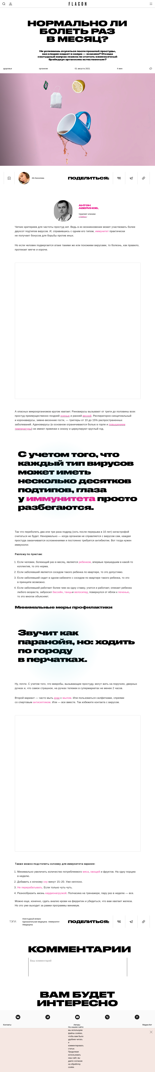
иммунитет (102, 231)
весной (87, 415)
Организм (43, 68)
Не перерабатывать (29, 887)
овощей (95, 871)
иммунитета (60, 498)
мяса (86, 871)
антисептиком (41, 702)
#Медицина (27, 924)
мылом (67, 697)
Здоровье (7, 68)
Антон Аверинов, (88, 206)
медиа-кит (147, 1025)
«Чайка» (83, 216)
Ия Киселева (38, 178)
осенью (65, 415)
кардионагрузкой (55, 893)
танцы (68, 592)
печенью (123, 592)
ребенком (85, 562)
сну (46, 881)
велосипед (81, 592)
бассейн (58, 592)
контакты (7, 1025)
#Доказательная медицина (34, 922)
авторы (77, 1025)
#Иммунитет (53, 922)
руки (57, 697)
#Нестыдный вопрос (31, 919)
